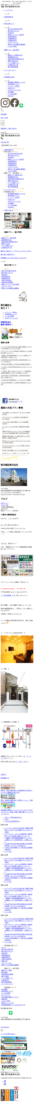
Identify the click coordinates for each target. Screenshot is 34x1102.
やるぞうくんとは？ (14, 90)
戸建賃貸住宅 (12, 40)
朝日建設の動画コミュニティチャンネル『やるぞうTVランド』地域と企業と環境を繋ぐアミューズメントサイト (17, 812)
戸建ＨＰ (4, 774)
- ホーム (3, 947)
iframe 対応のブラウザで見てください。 (16, 371)
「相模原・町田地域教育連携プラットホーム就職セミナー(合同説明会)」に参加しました (18, 840)
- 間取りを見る (5, 244)
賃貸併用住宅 (12, 37)
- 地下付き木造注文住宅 (8, 271)
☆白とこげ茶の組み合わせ (13, 817)
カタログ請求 (12, 46)
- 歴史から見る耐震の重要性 (10, 288)
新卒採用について (14, 84)
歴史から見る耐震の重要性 (16, 44)
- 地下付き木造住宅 (7, 949)
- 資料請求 (4, 999)
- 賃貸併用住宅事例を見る (9, 242)
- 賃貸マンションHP (7, 1003)
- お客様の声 (5, 980)
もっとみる (8, 851)
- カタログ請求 (5, 1001)
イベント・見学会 (14, 86)
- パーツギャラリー (7, 984)
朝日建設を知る (13, 192)
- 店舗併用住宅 (5, 278)
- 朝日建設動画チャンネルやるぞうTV (13, 1005)
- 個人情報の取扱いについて (10, 997)
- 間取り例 (4, 961)
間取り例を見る (13, 61)
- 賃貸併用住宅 (5, 276)
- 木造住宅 (4, 274)
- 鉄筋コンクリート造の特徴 (10, 284)
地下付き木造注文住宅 (15, 29)
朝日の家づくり (11, 151)
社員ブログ (11, 88)
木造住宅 (11, 33)
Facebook (11, 96)
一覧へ (6, 819)
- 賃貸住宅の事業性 (7, 282)
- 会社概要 (4, 989)
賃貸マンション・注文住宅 (9, 510)
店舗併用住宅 (12, 38)
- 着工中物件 (5, 976)
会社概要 (11, 92)
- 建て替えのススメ (7, 273)
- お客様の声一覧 (6, 247)
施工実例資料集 (13, 67)
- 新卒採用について (10, 314)
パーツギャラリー (14, 189)
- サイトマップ (5, 995)
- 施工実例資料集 (6, 982)
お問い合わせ (11, 210)
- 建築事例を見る (6, 240)
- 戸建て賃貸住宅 (6, 280)
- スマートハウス (6, 286)
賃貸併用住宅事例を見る (16, 59)
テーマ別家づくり (14, 63)
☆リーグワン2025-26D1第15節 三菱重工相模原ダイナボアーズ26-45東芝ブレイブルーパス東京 (18, 830)
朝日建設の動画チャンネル (16, 82)
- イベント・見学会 (10, 312)
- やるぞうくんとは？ (11, 318)
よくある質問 (12, 94)
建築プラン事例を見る (15, 55)
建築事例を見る (13, 57)
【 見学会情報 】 (7, 595)
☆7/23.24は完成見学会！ (12, 821)
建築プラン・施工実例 (13, 173)
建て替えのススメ (14, 31)
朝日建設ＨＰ (5, 778)
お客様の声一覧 (13, 65)
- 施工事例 (4, 972)
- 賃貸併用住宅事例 (7, 974)
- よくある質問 (9, 316)
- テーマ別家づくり (7, 245)
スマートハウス (13, 42)
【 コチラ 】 (20, 761)
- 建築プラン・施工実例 (8, 238)
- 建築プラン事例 (6, 970)
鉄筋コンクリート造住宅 (16, 35)
